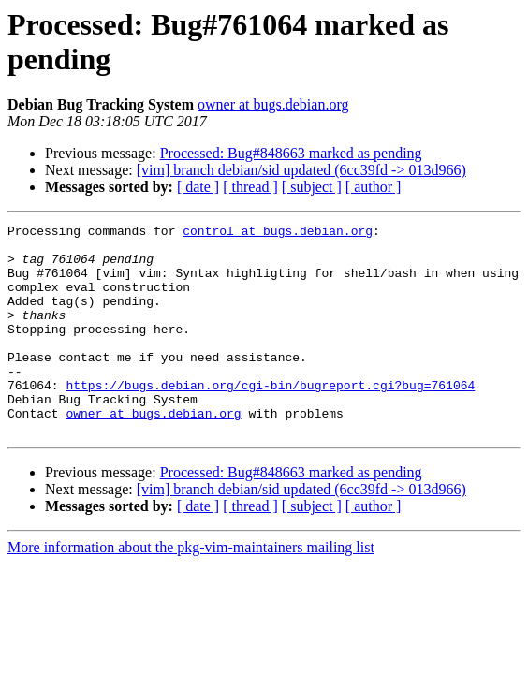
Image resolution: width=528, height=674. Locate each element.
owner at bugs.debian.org (273, 104)
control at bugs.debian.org (278, 233)
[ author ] (373, 187)
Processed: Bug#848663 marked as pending (291, 153)
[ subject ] (312, 187)
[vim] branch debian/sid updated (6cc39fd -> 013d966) (301, 170)
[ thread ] (250, 187)
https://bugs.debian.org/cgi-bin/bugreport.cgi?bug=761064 (270, 418)
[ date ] (198, 187)
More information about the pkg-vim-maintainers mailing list (190, 589)
